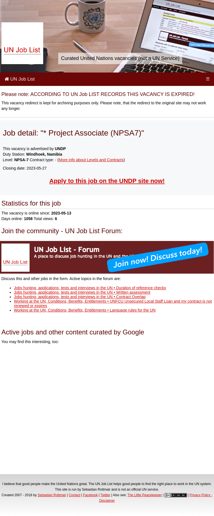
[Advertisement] (107, 410)
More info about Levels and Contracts (91, 160)
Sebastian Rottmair (52, 495)
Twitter (105, 495)
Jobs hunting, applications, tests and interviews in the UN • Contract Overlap (80, 297)
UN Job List (19, 79)
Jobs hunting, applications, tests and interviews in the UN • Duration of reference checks (90, 288)
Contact (74, 495)
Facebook (90, 495)
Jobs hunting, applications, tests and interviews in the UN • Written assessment (82, 292)
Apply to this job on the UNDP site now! (107, 180)
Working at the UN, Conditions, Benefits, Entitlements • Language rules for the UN (84, 310)
